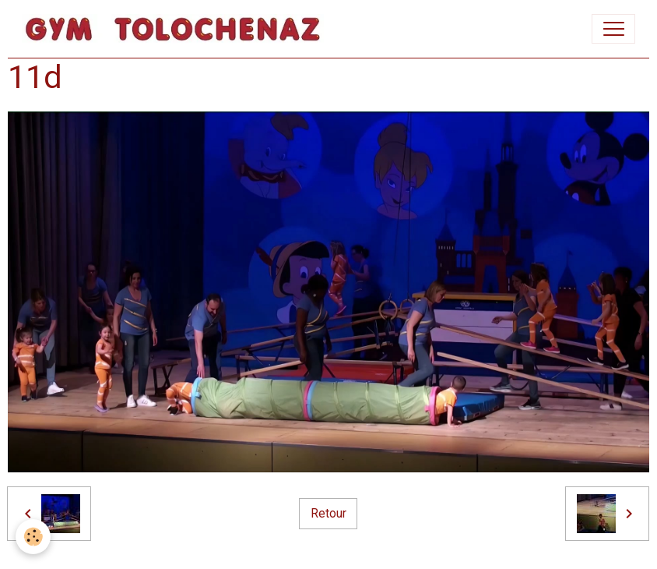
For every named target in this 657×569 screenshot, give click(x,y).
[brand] (176, 29)
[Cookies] (33, 536)
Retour (328, 513)
